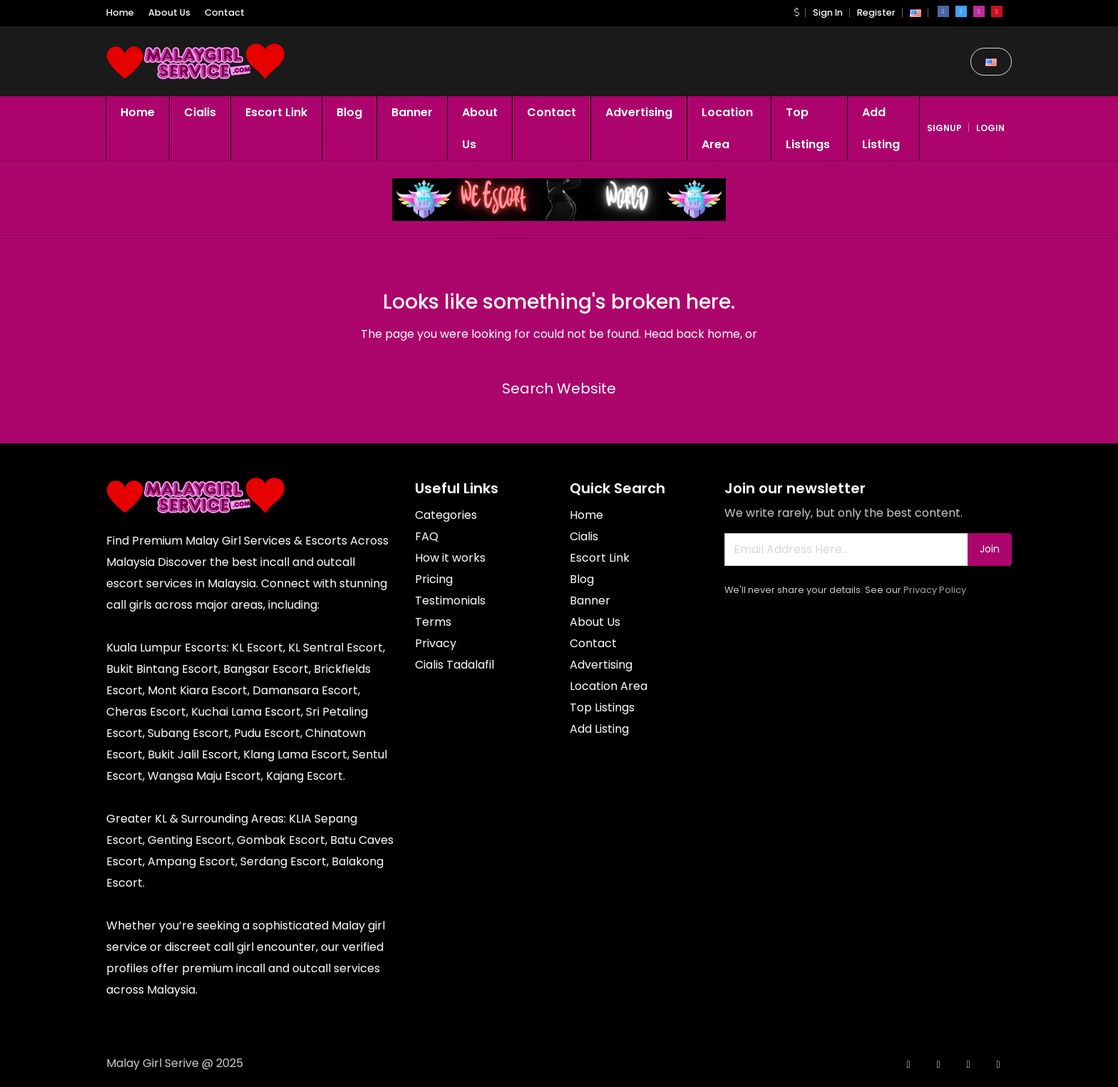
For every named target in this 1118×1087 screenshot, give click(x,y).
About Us (169, 12)
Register (876, 12)
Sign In (828, 12)
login (990, 128)
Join (990, 549)
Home (120, 12)
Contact (225, 12)
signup (944, 128)
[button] (796, 12)
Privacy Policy (934, 590)
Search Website (559, 388)
